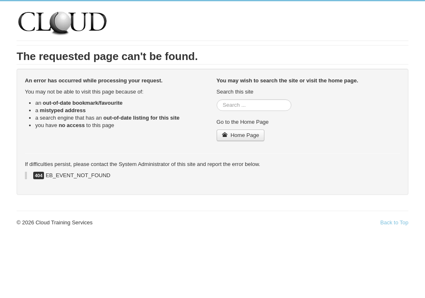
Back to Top (394, 222)
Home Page (240, 135)
